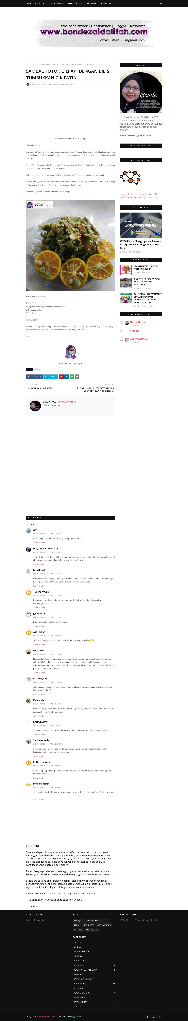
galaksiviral (39, 613)
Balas (35, 542)
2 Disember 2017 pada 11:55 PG (49, 682)
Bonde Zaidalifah (38, 84)
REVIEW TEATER (94, 997)
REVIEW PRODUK (94, 983)
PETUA (76, 925)
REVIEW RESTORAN (94, 988)
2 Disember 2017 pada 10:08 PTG (49, 726)
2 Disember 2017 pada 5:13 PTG (49, 704)
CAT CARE (78, 930)
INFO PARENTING (104, 925)
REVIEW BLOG (94, 960)
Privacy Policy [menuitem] (75, 3)
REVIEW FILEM (94, 965)
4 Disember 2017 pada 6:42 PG (48, 766)
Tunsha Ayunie (41, 591)
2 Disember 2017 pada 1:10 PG (48, 596)
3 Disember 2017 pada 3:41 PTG (49, 744)
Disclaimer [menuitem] (91, 3)
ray (35, 529)
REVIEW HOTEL (94, 974)
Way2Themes (50, 1016)
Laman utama (31, 64)
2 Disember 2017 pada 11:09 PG (49, 654)
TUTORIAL (94, 1006)
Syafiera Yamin (41, 783)
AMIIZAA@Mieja (139, 339)
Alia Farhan (39, 631)
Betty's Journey (41, 762)
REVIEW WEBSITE (94, 1002)
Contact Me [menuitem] (106, 3)
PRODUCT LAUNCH (94, 951)
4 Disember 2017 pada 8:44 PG (48, 787)
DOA (106, 920)
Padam (42, 542)
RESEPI (41, 64)
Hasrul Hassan (138, 322)
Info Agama (78, 920)
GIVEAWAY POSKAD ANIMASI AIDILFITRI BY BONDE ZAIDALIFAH (147, 282)
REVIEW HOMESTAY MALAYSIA (94, 970)
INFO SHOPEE (88, 925)
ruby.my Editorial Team (46, 548)
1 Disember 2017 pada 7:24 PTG (49, 552)
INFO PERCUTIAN (92, 930)
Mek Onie (38, 650)
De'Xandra (94, 942)
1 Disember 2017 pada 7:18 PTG (49, 534)
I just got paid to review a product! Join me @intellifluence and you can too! (140, 192)
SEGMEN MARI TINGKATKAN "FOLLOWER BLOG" (146, 267)
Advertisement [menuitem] (57, 3)
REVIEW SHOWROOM (94, 993)
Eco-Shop (94, 947)
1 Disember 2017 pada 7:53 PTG (49, 574)
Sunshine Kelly (41, 740)
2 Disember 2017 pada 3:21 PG (48, 617)
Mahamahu (39, 700)
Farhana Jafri (40, 678)
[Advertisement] (70, 111)
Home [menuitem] (28, 3)
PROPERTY (94, 956)
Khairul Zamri (40, 721)
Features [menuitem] (39, 3)
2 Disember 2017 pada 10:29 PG (49, 636)
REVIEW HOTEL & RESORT (94, 979)
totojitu (134, 330)
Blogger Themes (77, 1016)
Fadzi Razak (39, 570)
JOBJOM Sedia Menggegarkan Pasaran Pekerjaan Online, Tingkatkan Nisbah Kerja (140, 245)
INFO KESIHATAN (93, 920)
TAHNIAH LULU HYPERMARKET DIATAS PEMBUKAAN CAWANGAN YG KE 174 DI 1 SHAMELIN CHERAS (148, 298)
